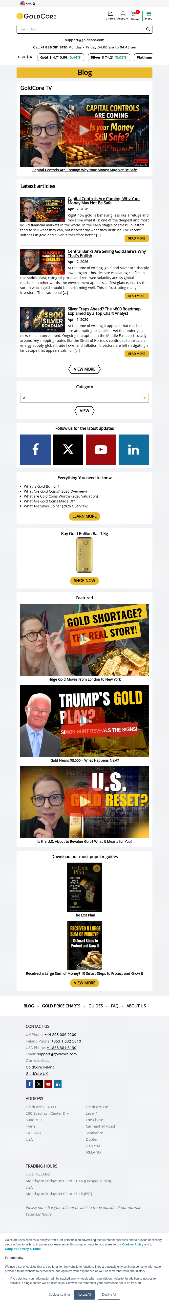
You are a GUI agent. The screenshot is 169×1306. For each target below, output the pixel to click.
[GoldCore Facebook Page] (35, 450)
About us (136, 1006)
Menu (148, 15)
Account (122, 15)
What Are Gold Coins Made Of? (49, 501)
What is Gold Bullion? (41, 486)
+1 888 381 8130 (54, 47)
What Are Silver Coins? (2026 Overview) (56, 506)
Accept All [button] (84, 1294)
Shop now (84, 580)
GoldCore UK (37, 1073)
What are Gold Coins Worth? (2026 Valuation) (61, 496)
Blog (28, 1006)
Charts (110, 15)
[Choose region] (28, 3)
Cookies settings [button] (60, 1294)
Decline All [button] (109, 1294)
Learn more (84, 516)
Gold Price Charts (61, 1006)
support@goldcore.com (84, 40)
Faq (114, 1006)
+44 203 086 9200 (60, 1034)
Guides (95, 1006)
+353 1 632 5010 (66, 1041)
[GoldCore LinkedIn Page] (134, 450)
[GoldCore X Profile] (68, 450)
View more (84, 983)
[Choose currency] (25, 56)
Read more (136, 238)
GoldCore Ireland (40, 1067)
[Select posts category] (84, 398)
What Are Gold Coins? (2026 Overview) (55, 491)
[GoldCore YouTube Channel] (101, 450)
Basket (135, 16)
